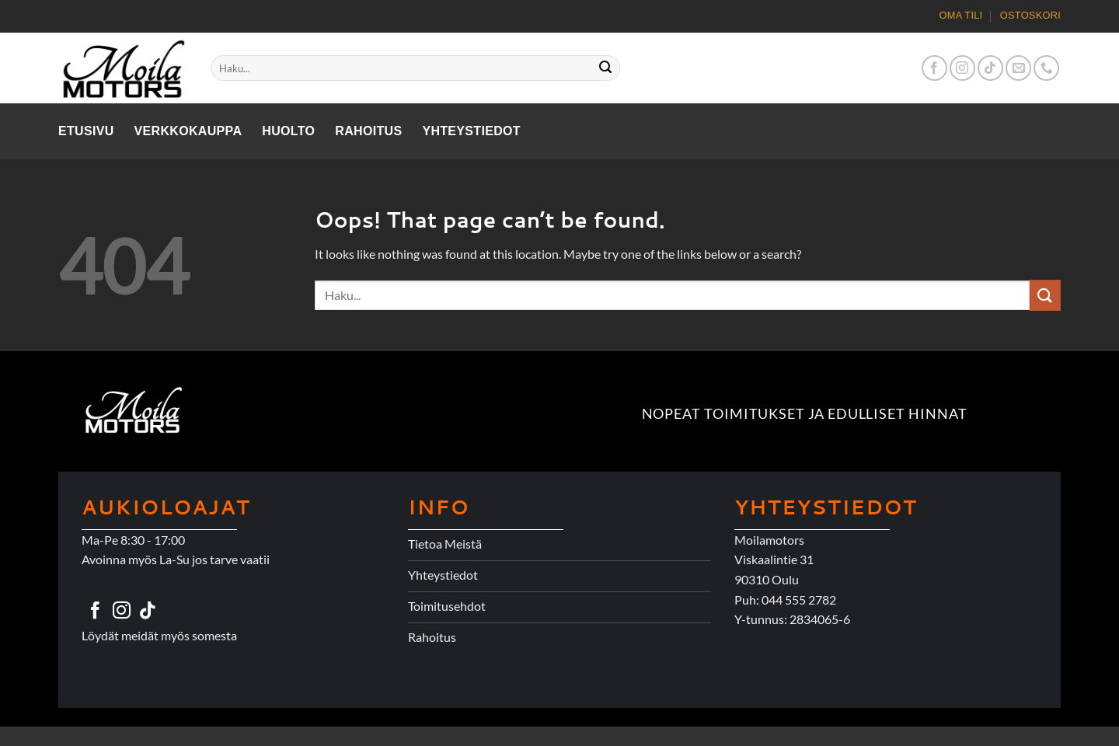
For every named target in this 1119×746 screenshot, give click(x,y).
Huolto (288, 131)
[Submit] (606, 68)
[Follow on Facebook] (934, 68)
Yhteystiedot (471, 131)
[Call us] (1046, 68)
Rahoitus (368, 131)
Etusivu (86, 131)
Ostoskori (1030, 15)
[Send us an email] (1018, 68)
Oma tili (961, 15)
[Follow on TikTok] (990, 68)
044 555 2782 (799, 599)
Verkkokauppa (188, 131)
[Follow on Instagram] (962, 68)
